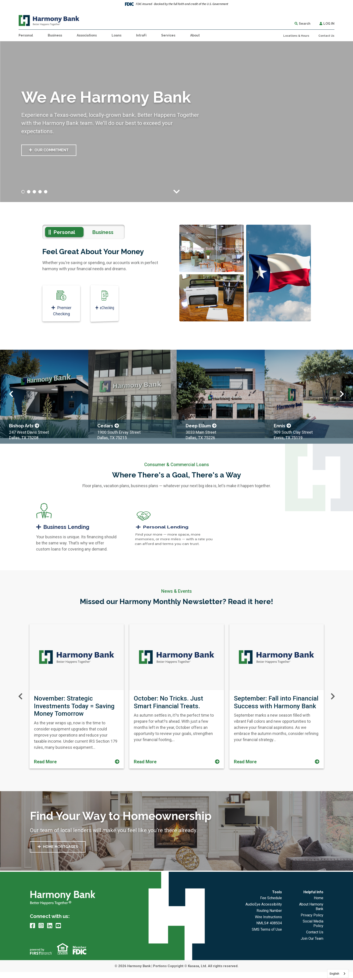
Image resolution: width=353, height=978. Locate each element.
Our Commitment (51, 150)
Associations (87, 35)
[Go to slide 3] (34, 191)
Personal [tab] (64, 232)
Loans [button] (116, 35)
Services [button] (168, 35)
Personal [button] (26, 35)
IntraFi (141, 35)
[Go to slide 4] (40, 191)
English (334, 973)
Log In (328, 23)
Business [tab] (102, 232)
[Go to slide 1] (23, 191)
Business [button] (55, 35)
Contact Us (326, 35)
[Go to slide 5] (46, 191)
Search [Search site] (304, 23)
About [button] (195, 35)
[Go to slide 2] (29, 191)
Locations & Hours (296, 35)
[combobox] (337, 973)
